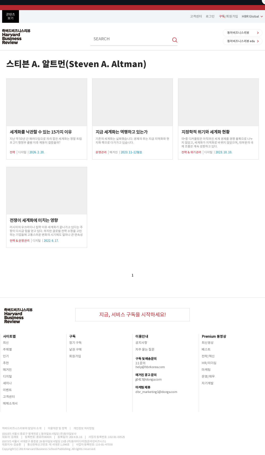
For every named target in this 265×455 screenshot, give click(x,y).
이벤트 (7, 390)
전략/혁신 (208, 356)
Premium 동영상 (214, 336)
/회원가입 (228, 16)
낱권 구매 (75, 349)
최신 (6, 343)
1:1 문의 (140, 363)
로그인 (210, 16)
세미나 (7, 383)
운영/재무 (208, 376)
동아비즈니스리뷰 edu (241, 41)
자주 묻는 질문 (144, 349)
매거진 (7, 370)
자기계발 (208, 383)
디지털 (7, 376)
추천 (6, 363)
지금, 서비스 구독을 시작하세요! (132, 314)
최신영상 (208, 343)
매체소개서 (10, 403)
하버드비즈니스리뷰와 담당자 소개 (21, 428)
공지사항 (141, 343)
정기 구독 (75, 343)
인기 (6, 356)
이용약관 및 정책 (57, 428)
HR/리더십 (209, 363)
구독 (72, 336)
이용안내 (141, 336)
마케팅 (206, 370)
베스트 (206, 349)
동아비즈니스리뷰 (238, 33)
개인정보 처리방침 (83, 428)
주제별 (7, 349)
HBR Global (250, 16)
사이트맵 (9, 336)
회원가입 (75, 356)
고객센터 (196, 16)
